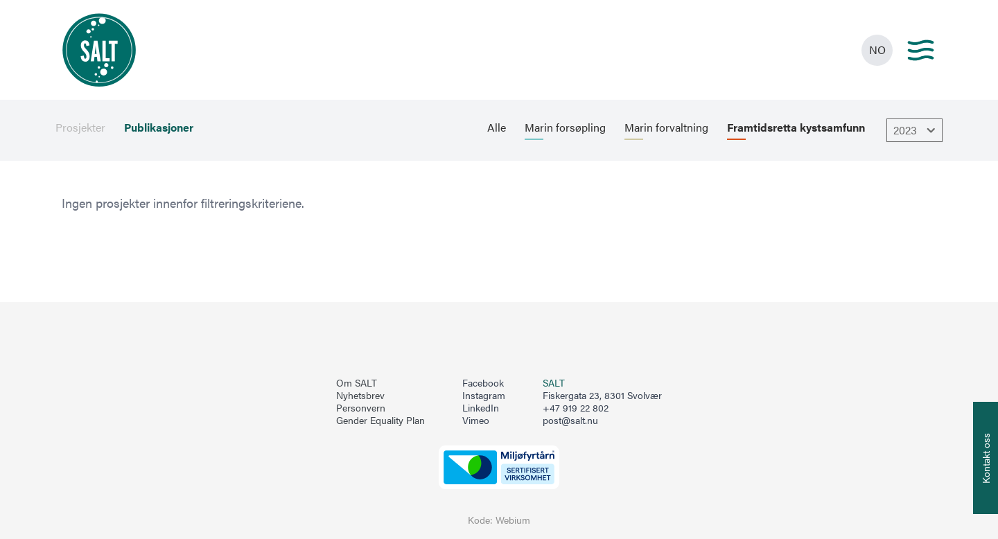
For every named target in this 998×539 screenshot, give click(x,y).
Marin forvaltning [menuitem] (666, 127)
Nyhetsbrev (360, 395)
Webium (513, 520)
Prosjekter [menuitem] (80, 127)
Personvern (360, 408)
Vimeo (475, 420)
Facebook (483, 383)
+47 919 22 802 (576, 407)
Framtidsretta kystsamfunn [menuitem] (796, 127)
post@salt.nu (570, 420)
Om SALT (356, 383)
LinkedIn (480, 408)
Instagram (483, 395)
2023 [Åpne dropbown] (916, 130)
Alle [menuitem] (496, 127)
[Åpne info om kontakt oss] (985, 458)
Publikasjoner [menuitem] (158, 127)
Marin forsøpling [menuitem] (565, 127)
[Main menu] (920, 50)
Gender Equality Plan (380, 420)
